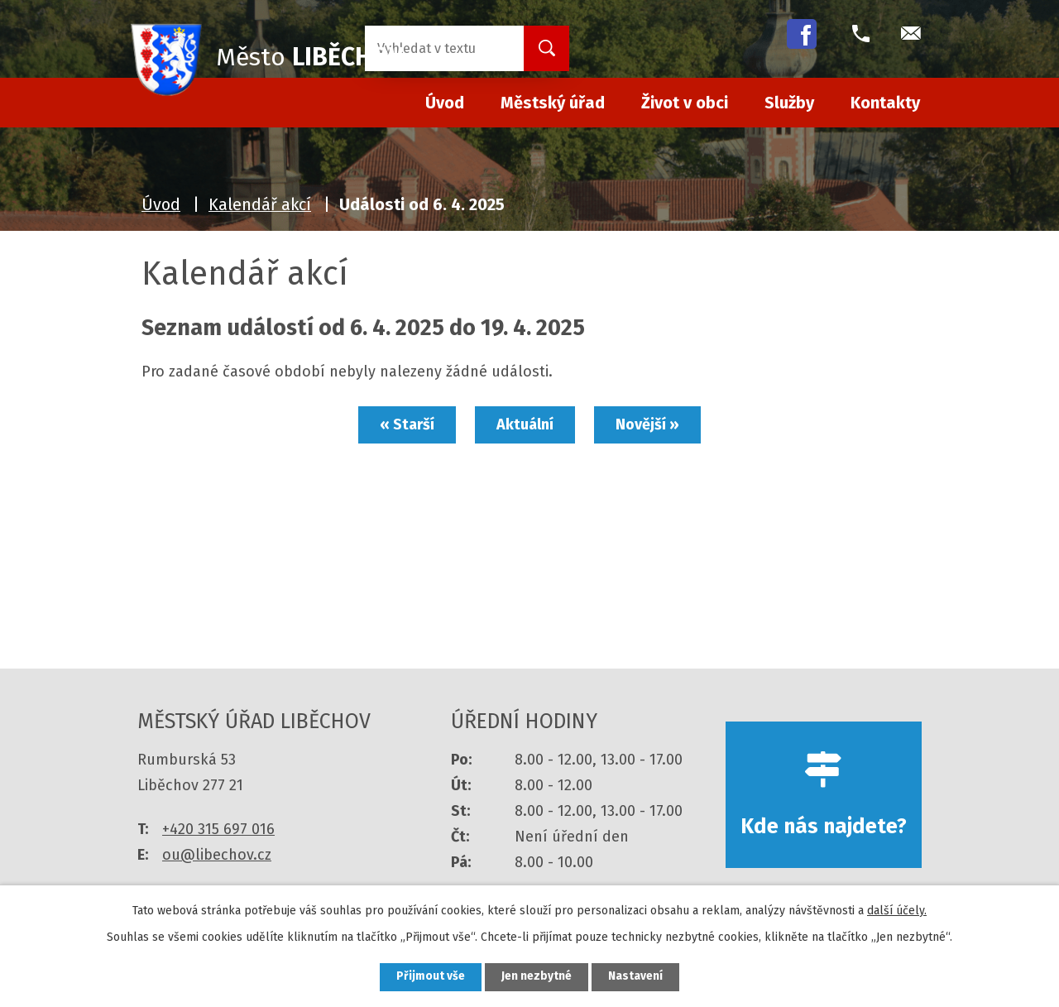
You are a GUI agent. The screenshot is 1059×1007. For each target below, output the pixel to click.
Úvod (160, 204)
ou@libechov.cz (216, 855)
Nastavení (637, 977)
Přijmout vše (429, 977)
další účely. (897, 910)
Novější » (649, 424)
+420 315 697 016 (218, 829)
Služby (789, 103)
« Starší (405, 424)
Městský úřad (553, 103)
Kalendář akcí (259, 204)
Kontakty (885, 103)
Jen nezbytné (536, 977)
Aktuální (524, 424)
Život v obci (684, 103)
